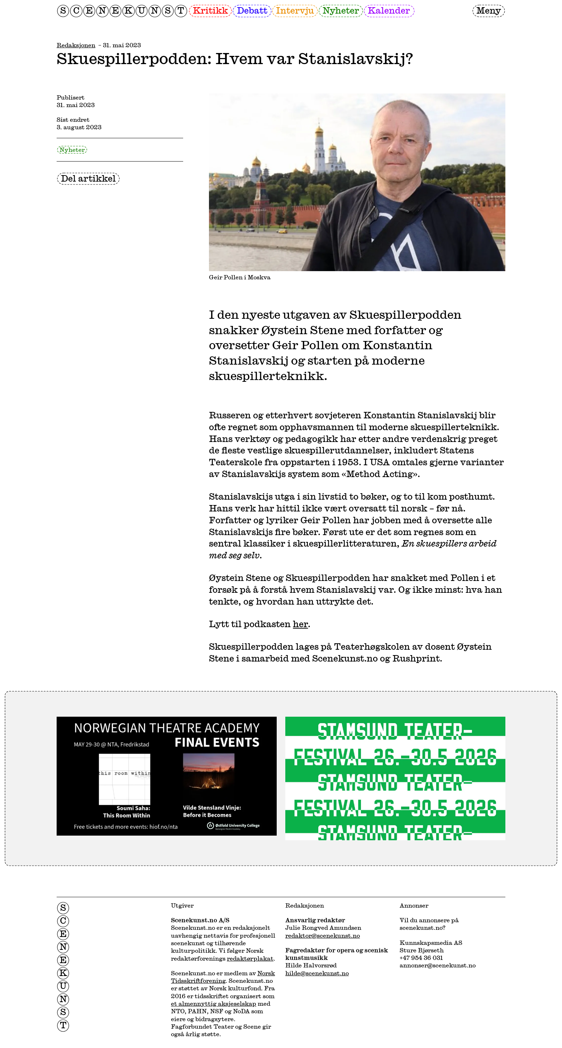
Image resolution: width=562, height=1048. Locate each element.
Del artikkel (88, 178)
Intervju (295, 10)
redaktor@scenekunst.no (322, 935)
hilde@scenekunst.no (317, 973)
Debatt (252, 10)
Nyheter (341, 10)
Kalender (389, 10)
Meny (488, 10)
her (300, 624)
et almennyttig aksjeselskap (213, 1003)
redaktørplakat (250, 958)
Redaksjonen (76, 45)
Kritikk (210, 10)
